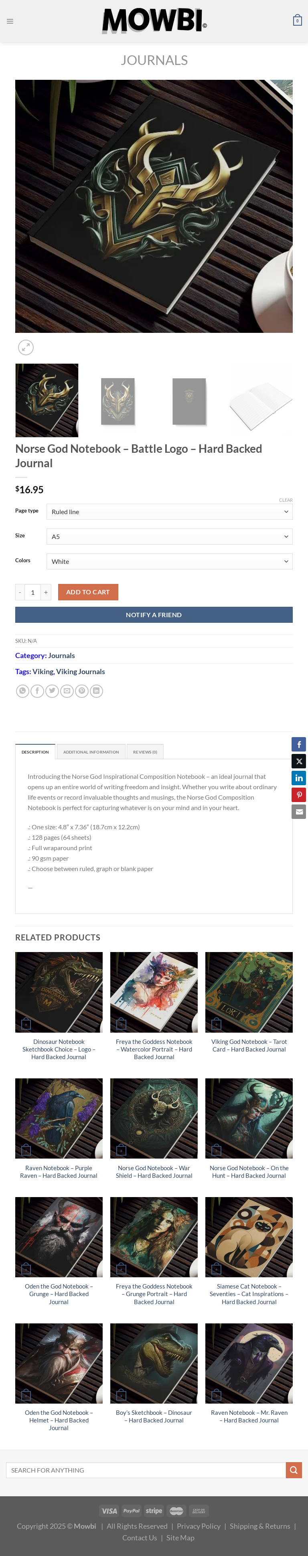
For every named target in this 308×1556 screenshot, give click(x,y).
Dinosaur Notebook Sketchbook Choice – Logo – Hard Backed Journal (58, 1051)
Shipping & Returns (260, 1527)
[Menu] (11, 21)
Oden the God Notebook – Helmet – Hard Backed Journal (59, 1422)
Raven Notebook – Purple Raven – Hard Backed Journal (58, 1173)
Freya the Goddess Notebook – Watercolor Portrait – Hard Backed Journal (154, 1051)
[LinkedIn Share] (299, 778)
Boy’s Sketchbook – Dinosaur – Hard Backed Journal (154, 1418)
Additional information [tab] (107, 753)
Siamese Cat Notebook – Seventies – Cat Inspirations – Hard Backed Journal (249, 1296)
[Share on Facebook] (37, 691)
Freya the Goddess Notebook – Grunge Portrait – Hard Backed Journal (154, 1296)
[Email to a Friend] (67, 691)
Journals (154, 60)
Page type (26, 511)
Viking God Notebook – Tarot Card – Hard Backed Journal (249, 1047)
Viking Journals (80, 671)
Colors (22, 560)
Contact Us (139, 1539)
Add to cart (88, 592)
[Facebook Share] (299, 744)
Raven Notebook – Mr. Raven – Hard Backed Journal (249, 1418)
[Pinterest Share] (299, 795)
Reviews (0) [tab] (174, 753)
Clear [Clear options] (286, 499)
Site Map (180, 1539)
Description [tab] (39, 753)
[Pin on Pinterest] (82, 691)
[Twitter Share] (299, 761)
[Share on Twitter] (52, 691)
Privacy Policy (199, 1527)
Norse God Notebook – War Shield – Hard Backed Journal (154, 1173)
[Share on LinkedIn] (96, 691)
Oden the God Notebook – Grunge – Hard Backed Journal (59, 1296)
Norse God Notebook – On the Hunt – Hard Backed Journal (249, 1173)
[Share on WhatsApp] (23, 691)
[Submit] (294, 1472)
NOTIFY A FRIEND (154, 614)
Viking (42, 671)
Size (20, 536)
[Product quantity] (32, 592)
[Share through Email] (299, 811)
